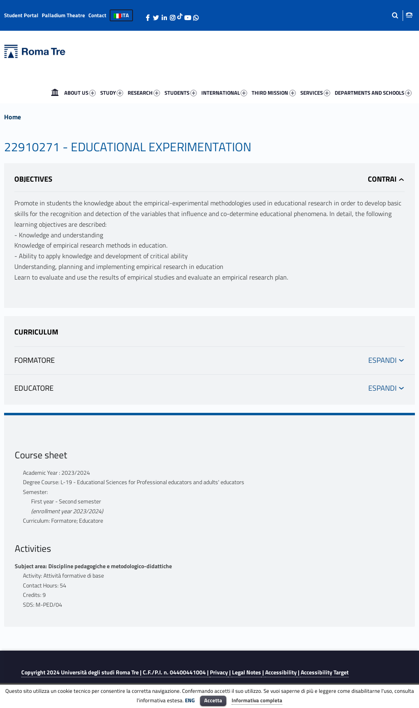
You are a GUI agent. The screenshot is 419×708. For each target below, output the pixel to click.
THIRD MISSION (274, 93)
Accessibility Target (325, 672)
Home (55, 92)
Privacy (219, 672)
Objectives (33, 178)
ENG (190, 700)
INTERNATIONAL (225, 93)
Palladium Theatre (63, 15)
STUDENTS (181, 93)
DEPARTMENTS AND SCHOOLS (373, 93)
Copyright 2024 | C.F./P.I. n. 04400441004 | (115, 672)
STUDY (112, 93)
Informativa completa (257, 700)
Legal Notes (246, 672)
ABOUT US (81, 93)
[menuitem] (55, 92)
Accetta (213, 700)
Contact (97, 15)
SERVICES (316, 93)
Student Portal (21, 15)
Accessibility (281, 672)
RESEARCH (144, 93)
